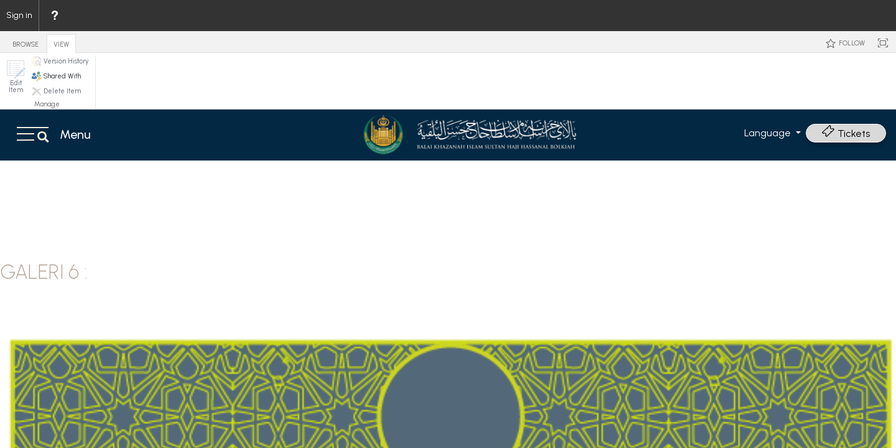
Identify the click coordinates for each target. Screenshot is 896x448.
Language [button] (768, 133)
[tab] (25, 41)
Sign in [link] (19, 15)
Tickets (846, 133)
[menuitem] (54, 15)
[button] (15, 76)
